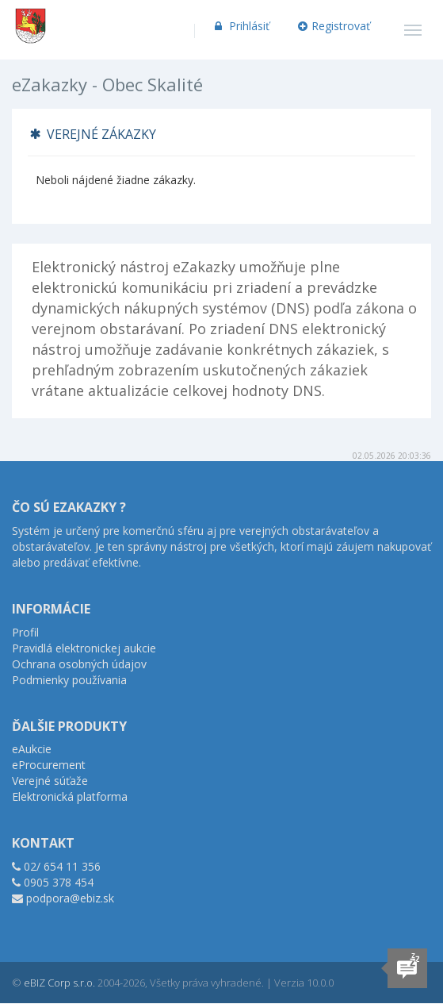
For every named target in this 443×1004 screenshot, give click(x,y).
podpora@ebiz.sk (70, 898)
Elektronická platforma (70, 796)
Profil (25, 632)
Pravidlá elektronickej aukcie (84, 648)
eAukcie (32, 748)
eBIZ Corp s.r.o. (59, 982)
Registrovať (334, 25)
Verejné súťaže (50, 780)
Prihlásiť (240, 25)
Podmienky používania (69, 679)
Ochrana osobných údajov (79, 663)
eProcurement (49, 764)
